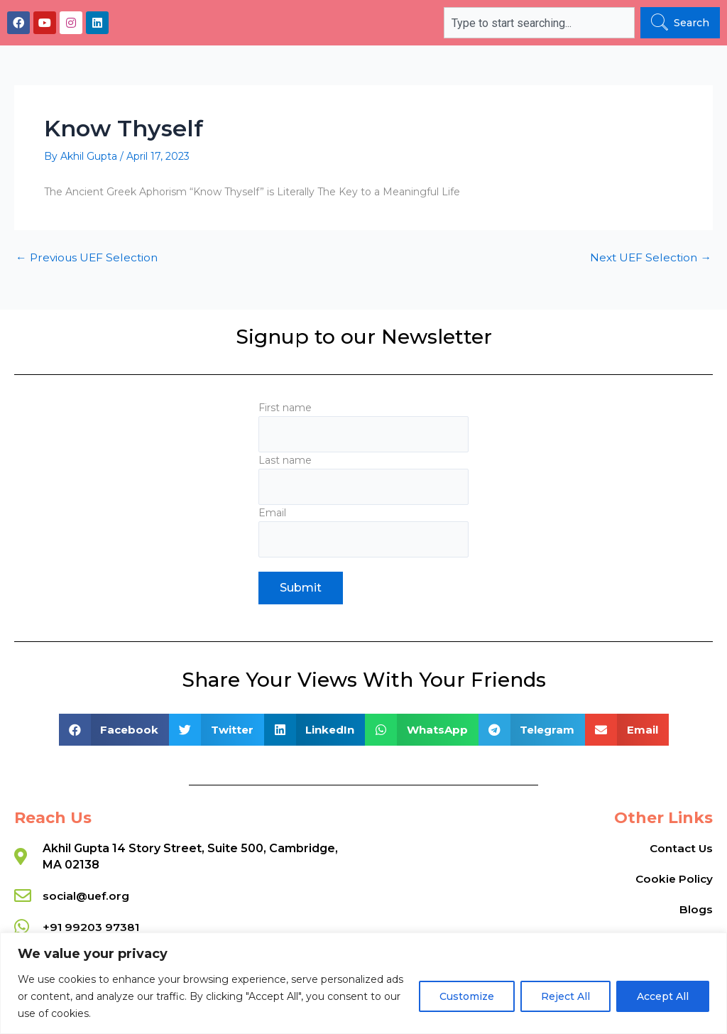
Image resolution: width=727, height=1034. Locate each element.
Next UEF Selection (648, 257)
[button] (114, 730)
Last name (363, 478)
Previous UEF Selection (89, 257)
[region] (363, 983)
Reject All (565, 996)
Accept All (663, 996)
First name (363, 424)
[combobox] (539, 22)
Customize (466, 996)
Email (363, 531)
